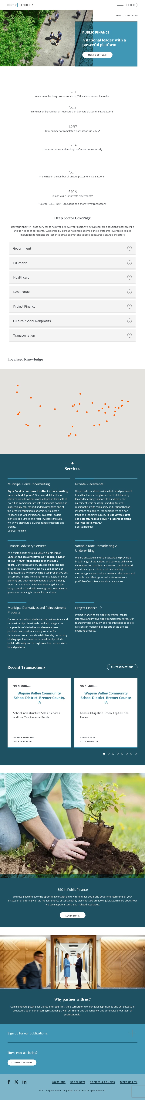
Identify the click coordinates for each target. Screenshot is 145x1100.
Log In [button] (131, 5)
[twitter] (16, 1082)
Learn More (73, 916)
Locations (59, 1082)
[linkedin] (24, 1082)
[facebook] (9, 1082)
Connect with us (22, 1062)
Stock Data (77, 1082)
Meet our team (97, 55)
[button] (120, 5)
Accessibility (128, 1082)
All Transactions (122, 667)
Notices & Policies (102, 1082)
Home (118, 16)
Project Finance (86, 607)
